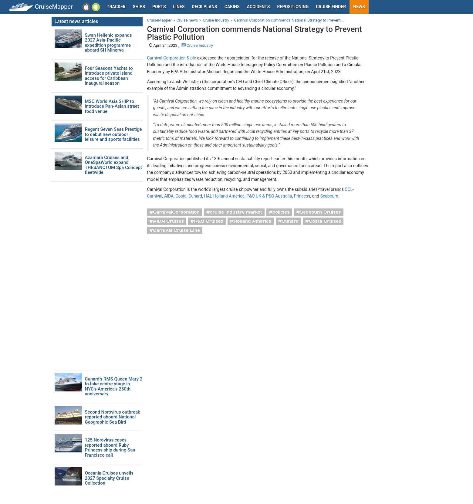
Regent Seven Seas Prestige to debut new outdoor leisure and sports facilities (113, 134)
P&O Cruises (208, 221)
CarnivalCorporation (176, 212)
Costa (181, 196)
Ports (159, 6)
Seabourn (329, 196)
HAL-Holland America (224, 196)
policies (281, 212)
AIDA (169, 196)
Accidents (258, 6)
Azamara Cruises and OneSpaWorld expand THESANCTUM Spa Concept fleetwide (113, 165)
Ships (139, 6)
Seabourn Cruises (320, 212)
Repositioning (293, 6)
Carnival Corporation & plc (171, 58)
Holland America (252, 221)
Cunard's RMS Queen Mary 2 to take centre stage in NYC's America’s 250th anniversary (114, 387)
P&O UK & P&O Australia (269, 196)
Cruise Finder (331, 6)
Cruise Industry (197, 45)
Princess (302, 196)
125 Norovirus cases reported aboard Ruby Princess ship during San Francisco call (110, 448)
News (359, 6)
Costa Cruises (325, 221)
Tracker (116, 6)
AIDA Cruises (168, 221)
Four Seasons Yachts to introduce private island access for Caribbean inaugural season (109, 76)
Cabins (232, 6)
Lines (179, 6)
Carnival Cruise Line (176, 230)
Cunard (195, 196)
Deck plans (204, 6)
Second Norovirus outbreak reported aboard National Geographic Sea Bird (112, 417)
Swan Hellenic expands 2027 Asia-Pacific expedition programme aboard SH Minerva (108, 43)
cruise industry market (236, 212)
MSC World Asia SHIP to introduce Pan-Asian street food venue (112, 106)
